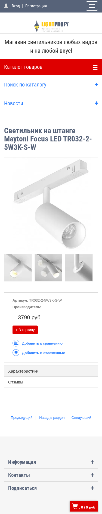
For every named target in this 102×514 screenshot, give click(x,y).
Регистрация (36, 6)
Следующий (81, 418)
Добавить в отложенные (39, 353)
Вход (16, 6)
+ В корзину (25, 330)
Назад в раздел (51, 418)
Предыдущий (21, 418)
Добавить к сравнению (38, 343)
